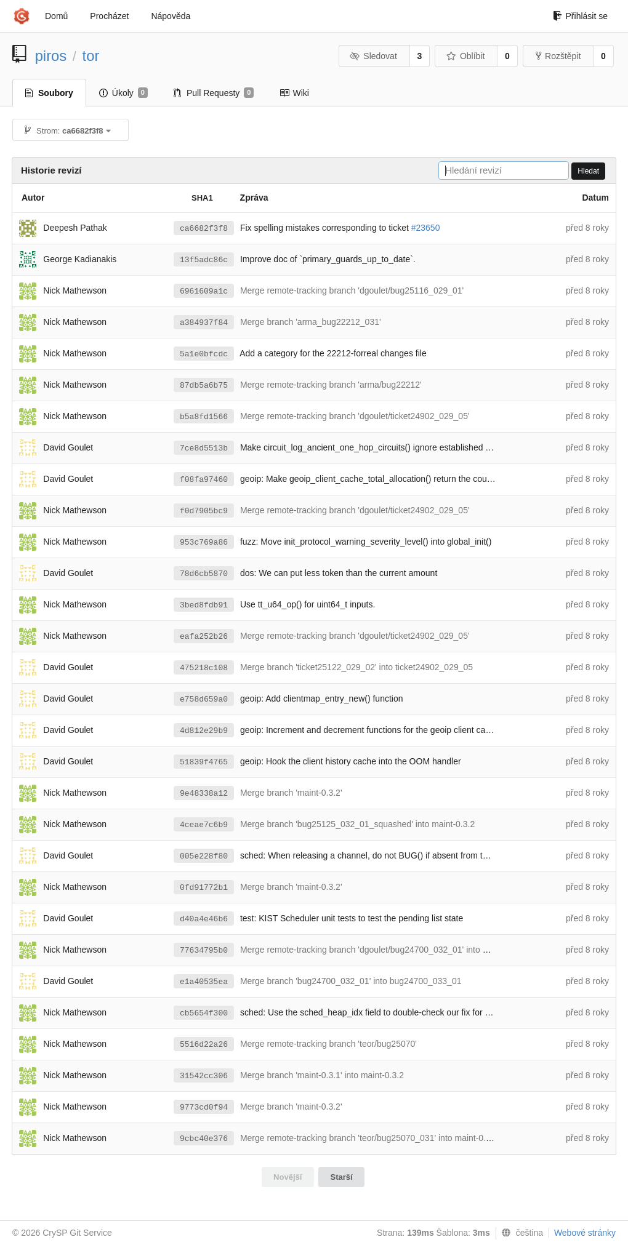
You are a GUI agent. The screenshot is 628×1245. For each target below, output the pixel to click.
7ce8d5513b (204, 448)
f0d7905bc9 (204, 511)
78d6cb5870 (204, 573)
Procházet (109, 16)
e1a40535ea (204, 982)
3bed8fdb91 (204, 605)
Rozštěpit (558, 56)
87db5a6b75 (204, 385)
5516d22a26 (204, 1044)
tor (91, 55)
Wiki (294, 93)
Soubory (49, 93)
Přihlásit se (580, 16)
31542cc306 (204, 1076)
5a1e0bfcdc (204, 354)
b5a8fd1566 (204, 417)
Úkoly (123, 92)
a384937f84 (204, 322)
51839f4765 (204, 762)
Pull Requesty (214, 92)
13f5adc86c (204, 260)
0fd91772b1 (204, 887)
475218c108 (204, 668)
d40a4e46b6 (204, 919)
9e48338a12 (204, 793)
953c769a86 (204, 542)
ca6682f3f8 (204, 228)
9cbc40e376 (204, 1138)
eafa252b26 (204, 636)
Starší (342, 1177)
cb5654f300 (204, 1013)
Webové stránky (585, 1233)
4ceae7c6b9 (204, 825)
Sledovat (373, 56)
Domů (56, 16)
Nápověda (170, 16)
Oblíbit (465, 56)
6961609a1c (204, 291)
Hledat (588, 171)
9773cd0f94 (204, 1107)
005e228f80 (204, 856)
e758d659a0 (204, 699)
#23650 (425, 228)
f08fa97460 (204, 479)
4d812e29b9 (204, 730)
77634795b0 (204, 950)
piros (51, 55)
